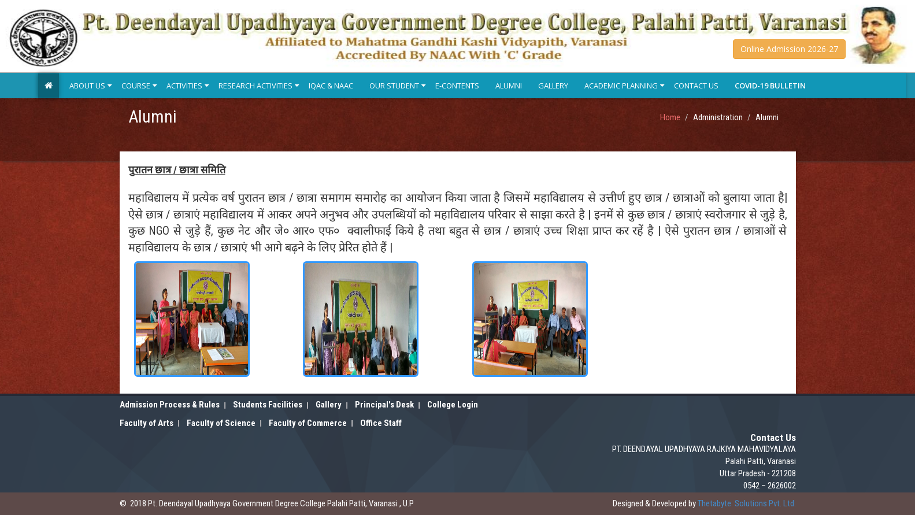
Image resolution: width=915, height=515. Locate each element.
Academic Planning (621, 85)
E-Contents (457, 85)
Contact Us (696, 85)
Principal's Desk (384, 404)
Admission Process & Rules (170, 404)
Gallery (553, 85)
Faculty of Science (221, 423)
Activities (184, 85)
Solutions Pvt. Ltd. (747, 503)
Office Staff (381, 423)
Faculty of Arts (146, 423)
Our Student (394, 85)
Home (670, 117)
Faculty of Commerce (308, 423)
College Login (452, 404)
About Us (87, 85)
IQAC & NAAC (331, 85)
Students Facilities (267, 404)
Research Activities (255, 85)
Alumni (508, 85)
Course (135, 85)
